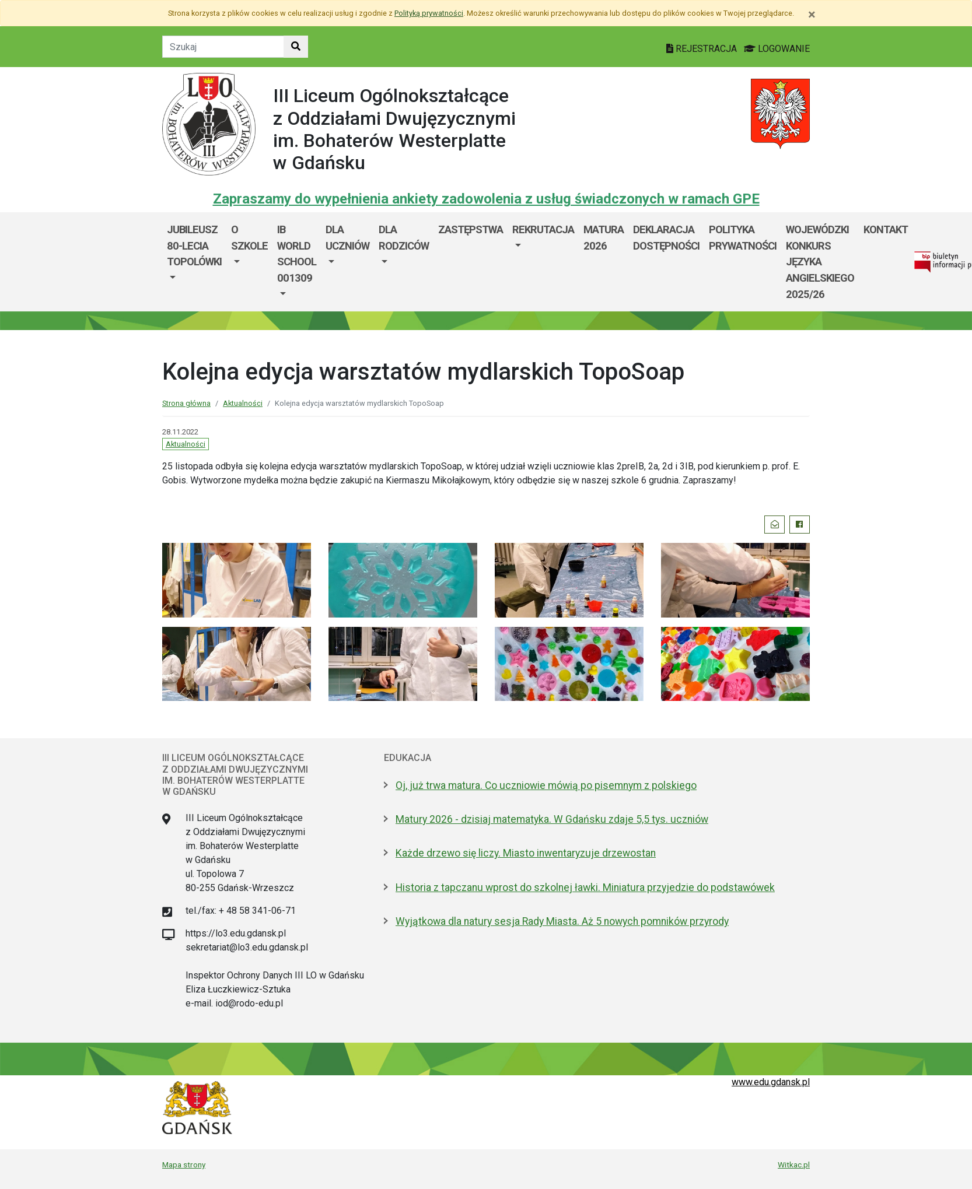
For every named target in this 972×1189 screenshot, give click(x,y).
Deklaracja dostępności (666, 237)
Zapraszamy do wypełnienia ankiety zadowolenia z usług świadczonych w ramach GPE (486, 199)
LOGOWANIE (777, 48)
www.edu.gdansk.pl (771, 1082)
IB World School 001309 (296, 253)
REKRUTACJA (543, 229)
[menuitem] (194, 262)
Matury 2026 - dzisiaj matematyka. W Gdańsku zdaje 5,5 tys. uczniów (552, 819)
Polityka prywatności (743, 237)
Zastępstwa (470, 229)
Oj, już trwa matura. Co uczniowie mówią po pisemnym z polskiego (546, 785)
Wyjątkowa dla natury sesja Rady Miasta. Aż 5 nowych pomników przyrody (562, 921)
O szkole (249, 237)
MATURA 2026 (603, 237)
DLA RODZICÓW (404, 237)
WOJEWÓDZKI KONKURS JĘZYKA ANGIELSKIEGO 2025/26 (820, 261)
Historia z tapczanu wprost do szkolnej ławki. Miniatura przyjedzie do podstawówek (585, 887)
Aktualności (243, 403)
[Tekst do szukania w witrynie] (223, 47)
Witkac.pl (794, 1164)
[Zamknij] (812, 15)
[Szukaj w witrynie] (296, 47)
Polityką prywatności (428, 13)
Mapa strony (183, 1164)
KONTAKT (885, 229)
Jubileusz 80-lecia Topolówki (194, 245)
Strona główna (186, 403)
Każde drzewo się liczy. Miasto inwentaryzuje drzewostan (526, 853)
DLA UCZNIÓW (347, 237)
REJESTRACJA (702, 48)
